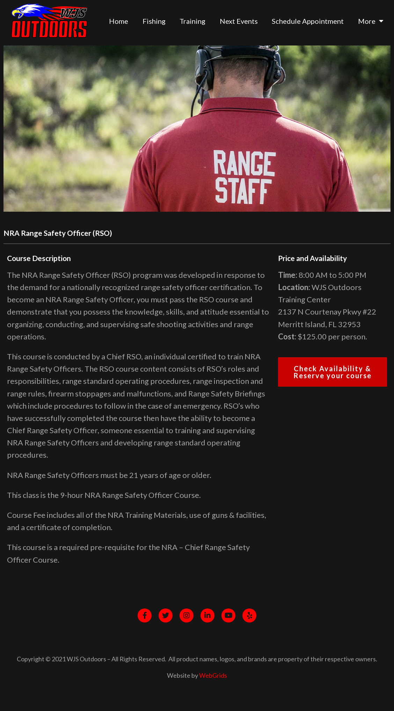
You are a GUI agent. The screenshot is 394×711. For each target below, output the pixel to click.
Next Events (239, 21)
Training (192, 21)
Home (118, 21)
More (371, 21)
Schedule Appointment (308, 21)
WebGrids (213, 675)
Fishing (154, 21)
